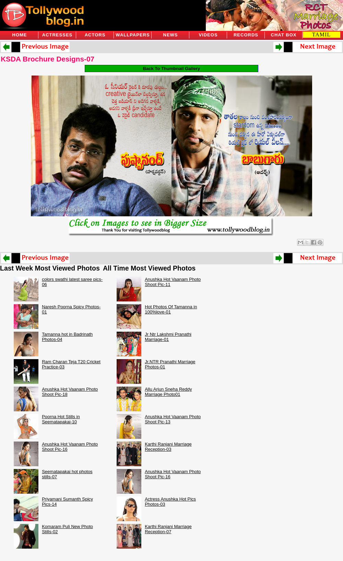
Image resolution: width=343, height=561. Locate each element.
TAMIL (321, 34)
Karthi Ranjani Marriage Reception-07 (168, 529)
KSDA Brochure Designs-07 (47, 59)
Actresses (57, 34)
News (170, 34)
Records (246, 34)
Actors (95, 34)
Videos (208, 34)
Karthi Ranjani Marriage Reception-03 (168, 447)
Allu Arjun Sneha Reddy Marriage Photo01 (168, 392)
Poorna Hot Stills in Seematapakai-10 (61, 419)
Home (19, 34)
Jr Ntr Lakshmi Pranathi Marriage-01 (168, 337)
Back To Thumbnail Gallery (171, 68)
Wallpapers (133, 34)
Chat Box (284, 34)
